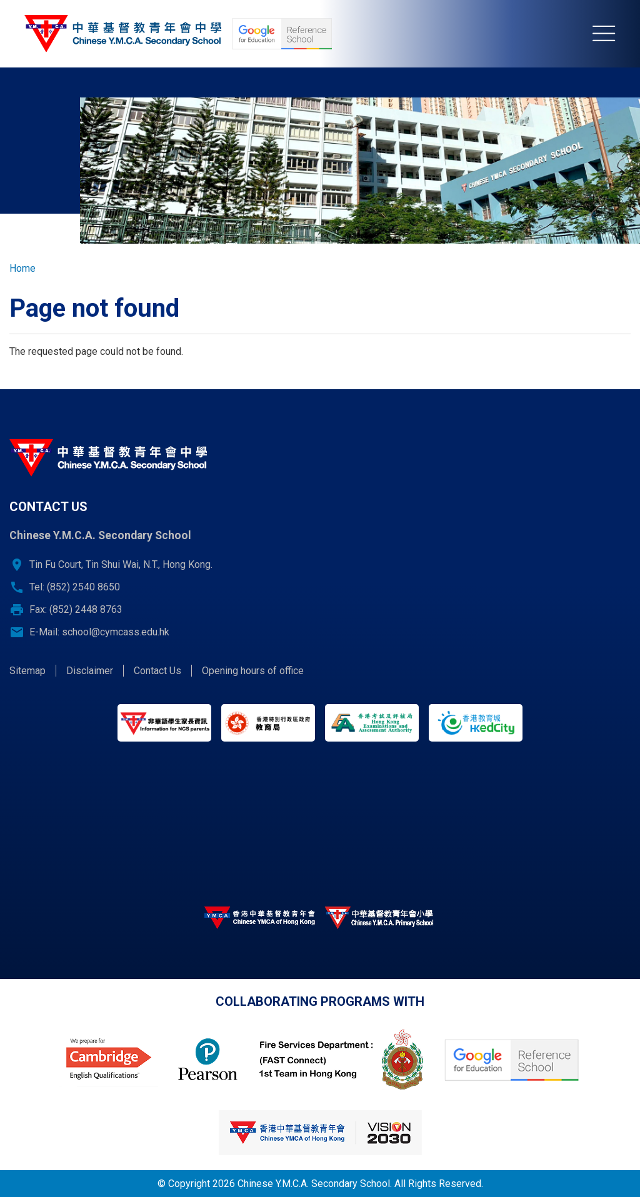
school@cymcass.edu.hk (115, 632)
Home (22, 268)
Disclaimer (89, 671)
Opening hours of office (253, 671)
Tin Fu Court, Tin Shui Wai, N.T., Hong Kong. (120, 564)
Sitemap (27, 671)
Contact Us (157, 671)
